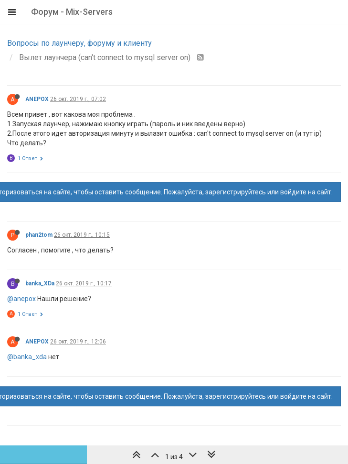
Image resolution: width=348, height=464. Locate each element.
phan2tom (39, 235)
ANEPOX (37, 99)
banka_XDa (39, 283)
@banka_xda (27, 357)
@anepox (21, 299)
